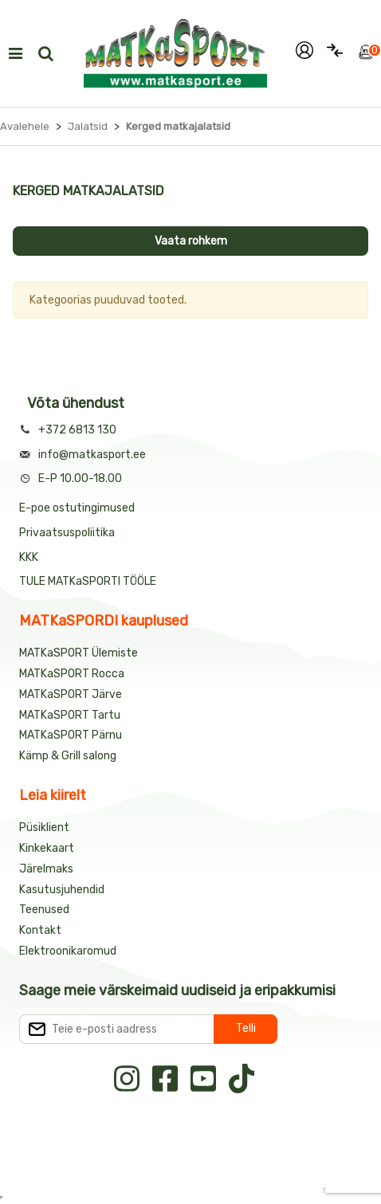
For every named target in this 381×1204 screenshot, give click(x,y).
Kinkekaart (46, 848)
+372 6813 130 (77, 430)
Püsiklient (44, 827)
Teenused (44, 909)
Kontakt (40, 930)
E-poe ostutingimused (77, 508)
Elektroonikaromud (67, 951)
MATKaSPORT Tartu (69, 715)
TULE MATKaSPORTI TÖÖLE (87, 581)
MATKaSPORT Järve (70, 694)
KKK (28, 557)
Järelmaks (46, 869)
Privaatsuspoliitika (67, 532)
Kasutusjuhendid (61, 889)
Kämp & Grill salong (67, 756)
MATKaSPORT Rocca (71, 673)
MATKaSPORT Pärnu (71, 735)
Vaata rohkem (191, 241)
